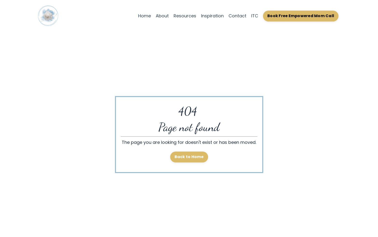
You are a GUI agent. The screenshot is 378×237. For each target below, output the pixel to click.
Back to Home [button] (189, 157)
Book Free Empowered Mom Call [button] (300, 16)
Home (144, 16)
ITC (254, 16)
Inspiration (212, 16)
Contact (237, 16)
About (162, 16)
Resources (185, 16)
